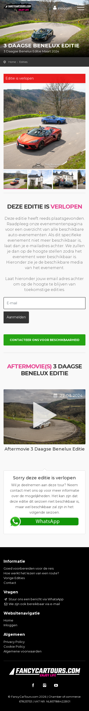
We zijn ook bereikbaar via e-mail (32, 604)
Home (12, 62)
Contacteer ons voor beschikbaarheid (45, 340)
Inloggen (62, 8)
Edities (23, 62)
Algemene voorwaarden (23, 651)
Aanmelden (16, 317)
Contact (10, 583)
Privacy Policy (14, 642)
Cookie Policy (14, 646)
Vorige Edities (14, 578)
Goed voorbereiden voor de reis (29, 568)
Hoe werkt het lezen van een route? (31, 573)
